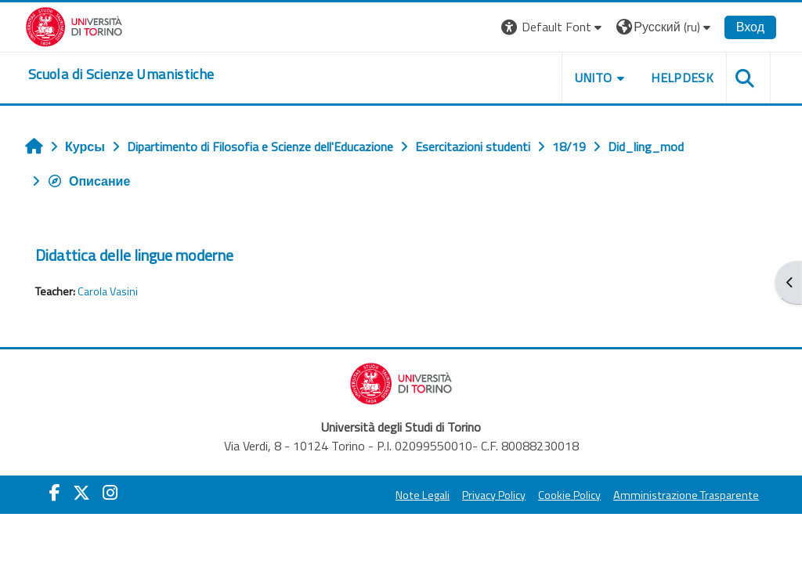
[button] (553, 27)
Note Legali (423, 495)
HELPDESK (682, 77)
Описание (88, 181)
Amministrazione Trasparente (686, 495)
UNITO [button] (593, 77)
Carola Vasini (108, 291)
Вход (750, 26)
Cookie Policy (569, 495)
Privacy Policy (494, 495)
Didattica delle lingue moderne (134, 255)
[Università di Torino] (74, 25)
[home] (121, 74)
